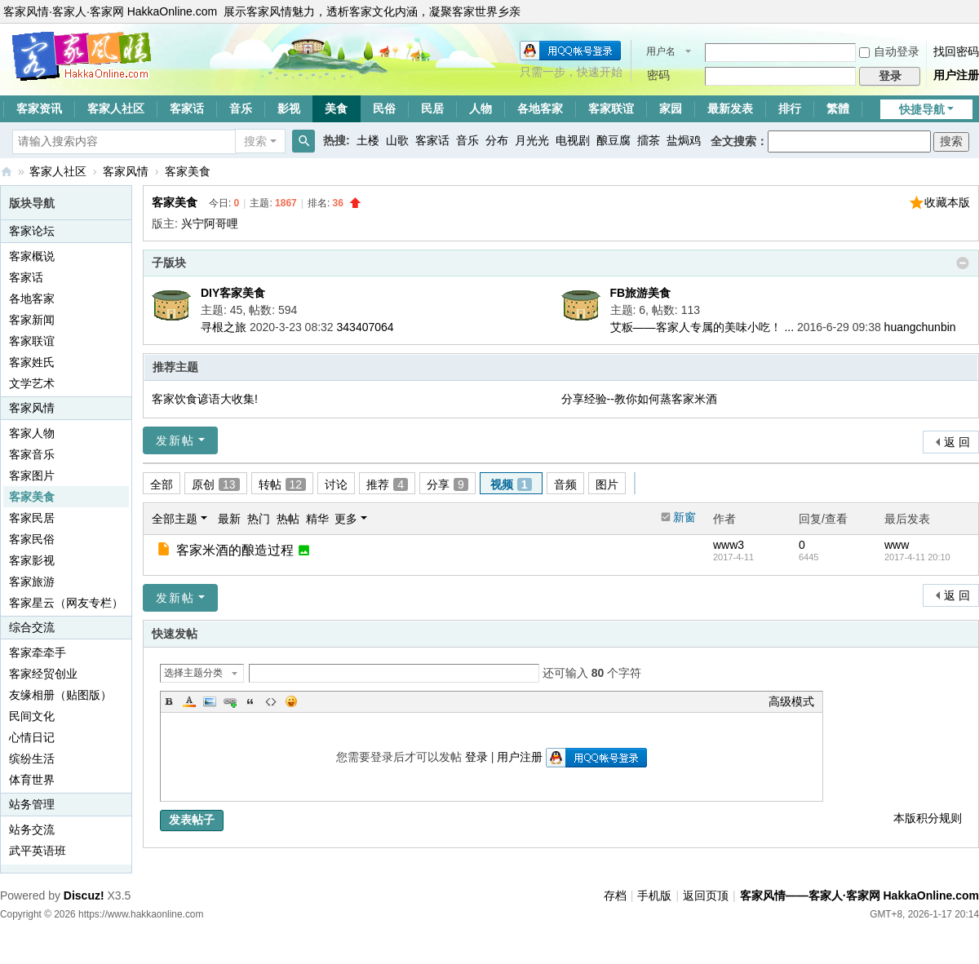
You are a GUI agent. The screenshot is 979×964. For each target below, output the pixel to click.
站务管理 (32, 804)
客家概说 (32, 256)
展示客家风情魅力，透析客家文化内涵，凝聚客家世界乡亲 (372, 11)
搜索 (255, 141)
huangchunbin (920, 327)
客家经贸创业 (43, 673)
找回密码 (956, 51)
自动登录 (889, 51)
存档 (615, 895)
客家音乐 (32, 454)
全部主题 (174, 518)
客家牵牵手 (37, 652)
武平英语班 (37, 850)
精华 (317, 518)
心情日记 (32, 737)
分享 (447, 484)
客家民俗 (32, 539)
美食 (336, 108)
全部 (161, 484)
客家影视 (32, 560)
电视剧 (573, 140)
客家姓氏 (32, 362)
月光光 (532, 140)
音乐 (240, 108)
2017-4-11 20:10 (917, 557)
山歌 (397, 140)
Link (230, 701)
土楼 (368, 140)
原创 (216, 484)
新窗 (684, 517)
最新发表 (730, 108)
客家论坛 (32, 230)
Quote (250, 701)
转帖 (283, 484)
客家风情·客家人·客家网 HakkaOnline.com (110, 11)
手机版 (654, 895)
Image (210, 701)
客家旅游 (32, 581)
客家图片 (32, 475)
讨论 (336, 484)
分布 (496, 140)
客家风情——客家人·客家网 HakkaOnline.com (6, 172)
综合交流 (32, 627)
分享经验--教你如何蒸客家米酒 (639, 398)
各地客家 (540, 108)
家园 (670, 108)
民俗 (384, 108)
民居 (432, 108)
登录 (476, 756)
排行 (789, 108)
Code (271, 701)
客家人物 (32, 433)
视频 (511, 484)
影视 (288, 108)
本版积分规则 (927, 818)
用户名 (661, 51)
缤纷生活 (32, 758)
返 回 (957, 442)
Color (189, 701)
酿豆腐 (613, 140)
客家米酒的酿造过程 (235, 550)
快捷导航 (922, 109)
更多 (345, 518)
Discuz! (84, 895)
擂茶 (648, 140)
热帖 (288, 518)
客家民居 (32, 517)
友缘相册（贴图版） (60, 694)
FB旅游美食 (640, 292)
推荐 (387, 484)
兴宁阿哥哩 (209, 223)
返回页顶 (706, 895)
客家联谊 (611, 108)
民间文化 (32, 716)
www (896, 544)
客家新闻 (32, 319)
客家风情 (125, 171)
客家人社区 (115, 108)
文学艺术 (32, 383)
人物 (480, 108)
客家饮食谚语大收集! (205, 398)
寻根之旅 (223, 327)
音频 (565, 484)
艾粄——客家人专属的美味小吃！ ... (702, 327)
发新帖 (175, 440)
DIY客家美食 (233, 292)
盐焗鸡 (684, 140)
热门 (258, 518)
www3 (728, 544)
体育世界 (32, 779)
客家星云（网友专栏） (66, 602)
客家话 (187, 108)
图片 (607, 484)
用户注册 (956, 75)
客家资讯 (39, 108)
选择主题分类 (193, 673)
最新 (229, 518)
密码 (658, 75)
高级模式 (791, 701)
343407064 (365, 327)
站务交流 (32, 829)
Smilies (291, 701)
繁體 (837, 108)
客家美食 (187, 171)
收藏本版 (947, 202)
